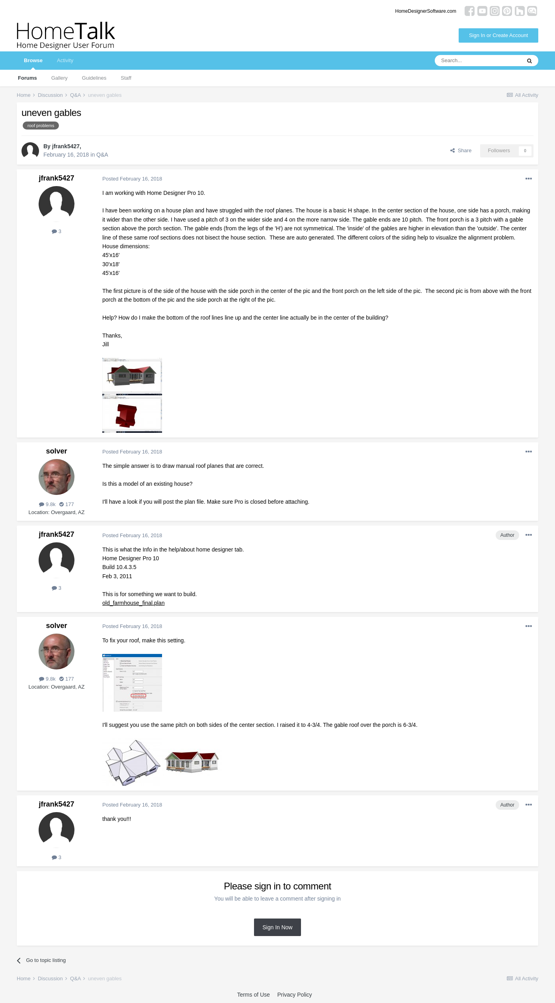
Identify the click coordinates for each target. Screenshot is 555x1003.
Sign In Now (277, 927)
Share (460, 150)
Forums (27, 78)
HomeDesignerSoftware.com (425, 11)
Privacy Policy (294, 994)
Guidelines (94, 78)
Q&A (102, 154)
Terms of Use (253, 994)
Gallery (59, 78)
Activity (65, 60)
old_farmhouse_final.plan (133, 603)
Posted (132, 179)
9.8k (47, 504)
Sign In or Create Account (498, 35)
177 (66, 504)
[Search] (478, 60)
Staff (126, 78)
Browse (33, 63)
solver (56, 451)
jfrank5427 (66, 146)
